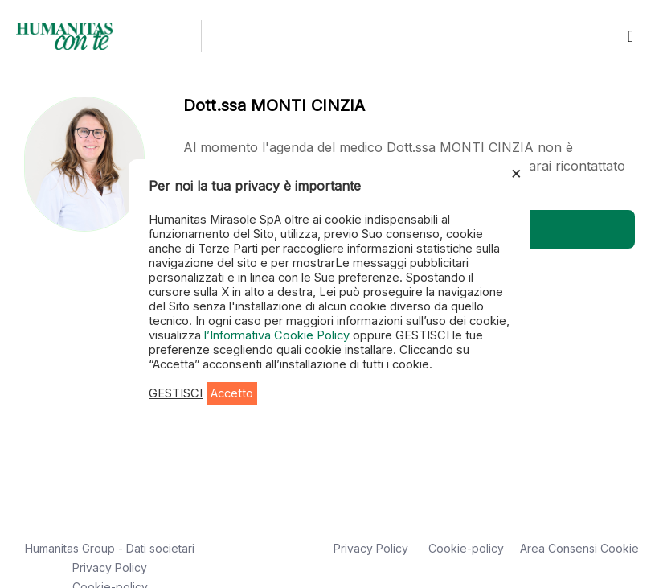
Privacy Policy (109, 567)
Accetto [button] (232, 393)
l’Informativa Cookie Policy (278, 335)
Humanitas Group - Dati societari (109, 548)
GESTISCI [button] (176, 393)
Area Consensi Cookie (579, 548)
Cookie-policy (466, 548)
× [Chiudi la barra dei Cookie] (516, 172)
